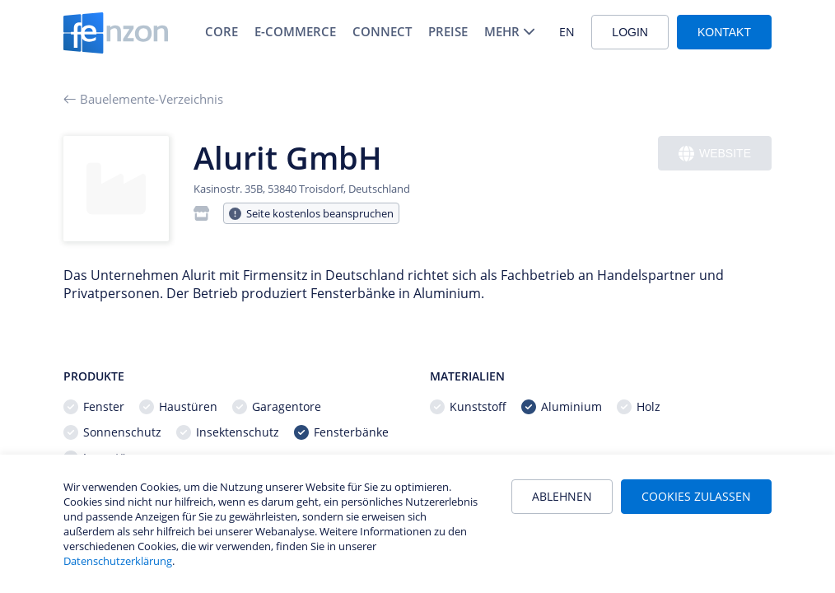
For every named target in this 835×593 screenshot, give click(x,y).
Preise (448, 31)
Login (630, 32)
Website (715, 153)
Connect (382, 31)
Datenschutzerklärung (117, 560)
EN (567, 32)
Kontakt (724, 32)
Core (221, 31)
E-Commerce (295, 31)
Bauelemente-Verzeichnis (143, 99)
